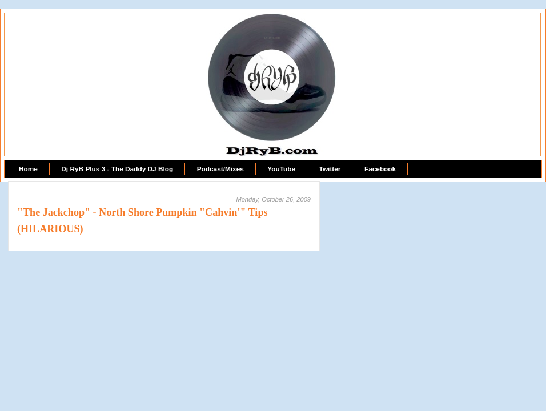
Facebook (380, 169)
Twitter (330, 169)
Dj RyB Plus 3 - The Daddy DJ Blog (117, 169)
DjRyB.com (272, 37)
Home (28, 169)
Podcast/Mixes (220, 169)
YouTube (281, 169)
